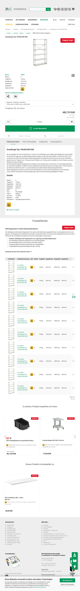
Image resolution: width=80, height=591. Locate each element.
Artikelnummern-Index (13, 542)
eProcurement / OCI (13, 539)
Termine (45, 528)
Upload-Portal (11, 532)
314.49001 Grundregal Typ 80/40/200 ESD (22, 280)
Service (62, 20)
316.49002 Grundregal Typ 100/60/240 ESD (22, 388)
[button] (73, 329)
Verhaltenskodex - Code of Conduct (53, 534)
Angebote (9, 24)
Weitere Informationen (67, 584)
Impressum (46, 542)
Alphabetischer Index (13, 541)
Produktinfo (13, 142)
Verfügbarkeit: (9, 108)
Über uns (71, 24)
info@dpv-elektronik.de (48, 565)
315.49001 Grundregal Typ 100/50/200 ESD (22, 347)
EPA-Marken (20, 20)
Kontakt (45, 525)
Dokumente (56, 142)
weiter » (21, 33)
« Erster (8, 33)
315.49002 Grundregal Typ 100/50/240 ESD (22, 361)
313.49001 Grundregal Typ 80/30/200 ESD (22, 267)
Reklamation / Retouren (50, 530)
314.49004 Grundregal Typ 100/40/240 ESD (22, 334)
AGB (44, 541)
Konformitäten (11, 530)
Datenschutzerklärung (39, 587)
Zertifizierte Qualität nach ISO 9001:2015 (55, 535)
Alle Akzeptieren (67, 580)
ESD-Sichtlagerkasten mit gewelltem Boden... (20, 440)
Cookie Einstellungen (49, 544)
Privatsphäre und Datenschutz (52, 539)
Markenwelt (32, 20)
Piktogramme (29, 142)
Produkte (9, 20)
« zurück (15, 33)
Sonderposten (11, 528)
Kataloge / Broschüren (14, 534)
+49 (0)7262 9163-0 (50, 563)
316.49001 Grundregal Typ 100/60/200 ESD (22, 374)
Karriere (71, 20)
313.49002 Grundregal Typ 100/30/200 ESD (22, 307)
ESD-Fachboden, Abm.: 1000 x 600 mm (14, 498)
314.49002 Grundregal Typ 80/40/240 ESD (22, 294)
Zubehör (43, 142)
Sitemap (9, 544)
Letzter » (28, 33)
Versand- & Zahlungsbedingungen (53, 537)
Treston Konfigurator (13, 537)
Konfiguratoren (22, 24)
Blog (55, 20)
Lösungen (35, 24)
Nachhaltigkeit (47, 527)
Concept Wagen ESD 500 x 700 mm (53, 440)
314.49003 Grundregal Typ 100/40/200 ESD (22, 320)
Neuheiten (44, 20)
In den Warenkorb (38, 128)
